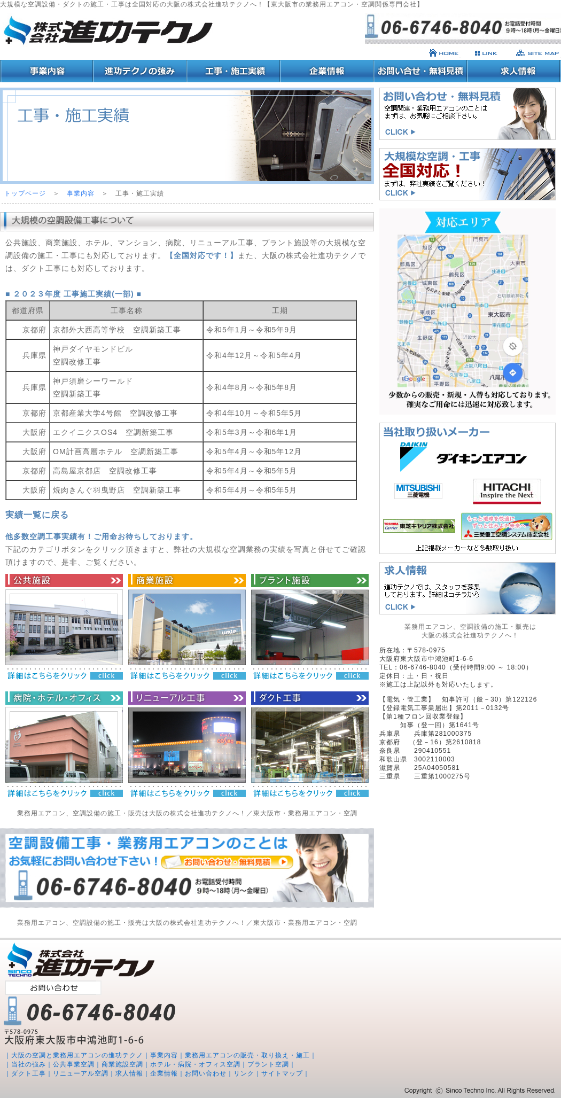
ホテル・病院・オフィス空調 (195, 1064)
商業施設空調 (122, 1064)
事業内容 (81, 193)
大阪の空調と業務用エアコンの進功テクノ (77, 1055)
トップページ (25, 193)
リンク (243, 1073)
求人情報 (129, 1073)
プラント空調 (268, 1064)
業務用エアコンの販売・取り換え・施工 (247, 1055)
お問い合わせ (206, 1073)
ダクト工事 (28, 1073)
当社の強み (28, 1064)
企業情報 (164, 1073)
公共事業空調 (74, 1064)
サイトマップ (282, 1073)
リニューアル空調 (80, 1073)
